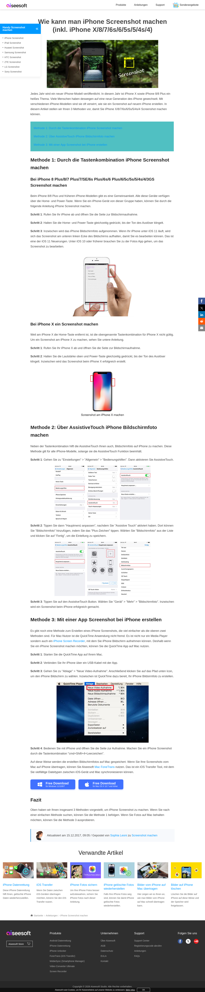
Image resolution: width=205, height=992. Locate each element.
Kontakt (104, 961)
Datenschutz (107, 951)
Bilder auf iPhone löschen (182, 886)
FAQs (137, 956)
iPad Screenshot (12, 43)
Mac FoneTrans (104, 767)
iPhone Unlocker (58, 951)
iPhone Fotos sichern (83, 884)
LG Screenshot (11, 67)
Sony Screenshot (13, 71)
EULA (104, 956)
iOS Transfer (45, 884)
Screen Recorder (58, 971)
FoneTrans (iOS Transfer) (62, 956)
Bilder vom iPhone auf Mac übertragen (151, 886)
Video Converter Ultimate (62, 966)
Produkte (121, 5)
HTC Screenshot (12, 57)
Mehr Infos (130, 990)
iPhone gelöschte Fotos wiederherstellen (119, 886)
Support (160, 5)
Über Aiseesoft (108, 940)
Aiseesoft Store (19, 944)
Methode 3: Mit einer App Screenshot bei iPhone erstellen (70, 144)
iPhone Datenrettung (16, 884)
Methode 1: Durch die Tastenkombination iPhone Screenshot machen (78, 128)
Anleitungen (141, 5)
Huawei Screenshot (14, 47)
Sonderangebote (189, 5)
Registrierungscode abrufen (148, 945)
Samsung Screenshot (15, 52)
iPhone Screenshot (13, 38)
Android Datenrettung (60, 940)
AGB (103, 945)
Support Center (141, 940)
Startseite (36, 915)
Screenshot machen (144, 835)
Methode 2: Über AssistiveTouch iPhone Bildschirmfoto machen (74, 136)
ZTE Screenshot (12, 62)
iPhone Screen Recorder (69, 641)
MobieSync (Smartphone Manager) (67, 961)
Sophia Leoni (118, 835)
